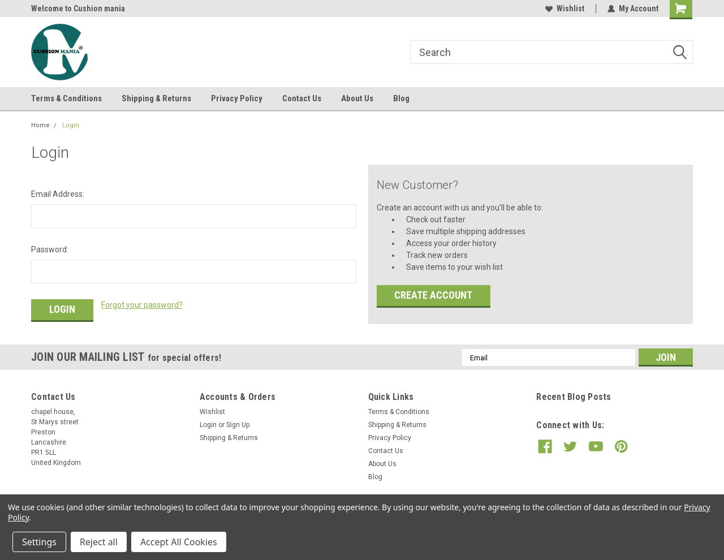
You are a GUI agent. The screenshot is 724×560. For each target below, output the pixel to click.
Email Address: (57, 194)
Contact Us (301, 98)
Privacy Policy (236, 98)
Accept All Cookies (178, 542)
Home (40, 125)
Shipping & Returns (156, 98)
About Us (357, 98)
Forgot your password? (142, 304)
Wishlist (564, 8)
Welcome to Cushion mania (78, 8)
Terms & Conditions (66, 98)
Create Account (433, 295)
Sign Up (237, 425)
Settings (39, 542)
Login (70, 125)
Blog (401, 98)
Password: (49, 249)
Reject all (99, 542)
